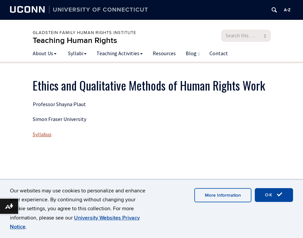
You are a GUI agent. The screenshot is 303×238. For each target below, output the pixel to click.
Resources (164, 53)
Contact (218, 53)
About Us (45, 53)
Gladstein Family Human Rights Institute (84, 32)
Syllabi (77, 53)
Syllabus (42, 134)
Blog (193, 53)
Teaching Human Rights (75, 40)
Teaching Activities (119, 53)
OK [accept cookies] (274, 195)
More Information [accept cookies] (223, 195)
